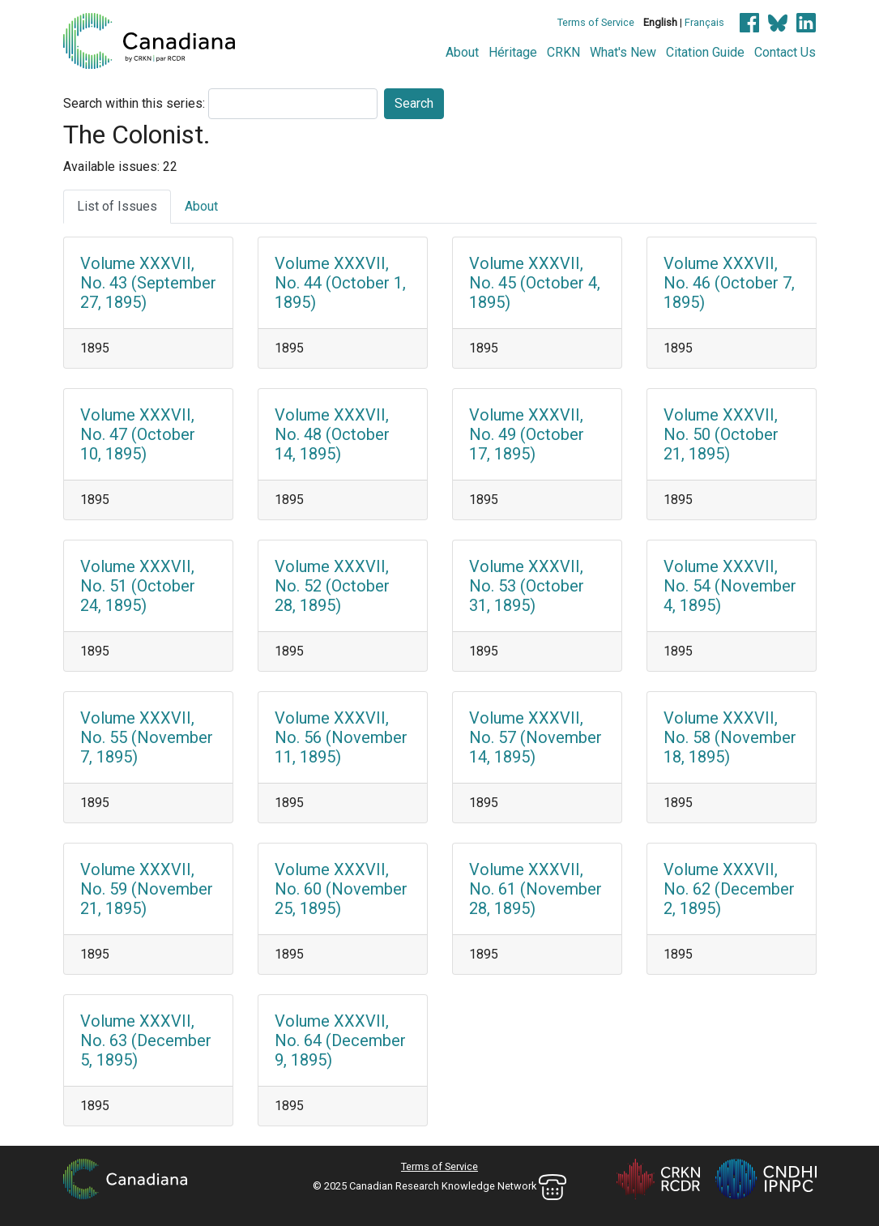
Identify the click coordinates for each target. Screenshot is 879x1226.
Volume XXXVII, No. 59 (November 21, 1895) (146, 889)
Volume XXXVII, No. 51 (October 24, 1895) (137, 586)
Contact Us (785, 52)
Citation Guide (705, 52)
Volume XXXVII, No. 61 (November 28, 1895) (535, 889)
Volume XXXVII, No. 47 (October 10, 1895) (137, 434)
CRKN (563, 52)
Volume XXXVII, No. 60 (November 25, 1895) (341, 889)
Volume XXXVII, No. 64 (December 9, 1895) (340, 1040)
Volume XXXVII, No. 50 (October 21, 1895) (721, 434)
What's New (623, 52)
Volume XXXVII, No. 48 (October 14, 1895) (332, 434)
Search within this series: (134, 103)
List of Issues (117, 206)
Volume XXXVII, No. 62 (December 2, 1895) (729, 889)
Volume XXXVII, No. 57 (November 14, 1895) (535, 737)
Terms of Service (595, 22)
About (462, 52)
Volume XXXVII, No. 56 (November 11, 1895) (341, 737)
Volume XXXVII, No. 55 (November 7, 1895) (146, 737)
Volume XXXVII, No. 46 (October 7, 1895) (729, 283)
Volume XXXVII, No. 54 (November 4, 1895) (730, 586)
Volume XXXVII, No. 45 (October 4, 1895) (534, 283)
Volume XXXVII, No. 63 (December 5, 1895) (145, 1040)
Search (414, 103)
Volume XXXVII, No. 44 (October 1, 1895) (340, 283)
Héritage (513, 52)
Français (704, 22)
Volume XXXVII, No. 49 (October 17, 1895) (526, 434)
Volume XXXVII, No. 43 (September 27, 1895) (148, 283)
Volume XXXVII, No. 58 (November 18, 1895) (730, 737)
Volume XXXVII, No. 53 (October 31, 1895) (526, 586)
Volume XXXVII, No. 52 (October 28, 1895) (332, 586)
